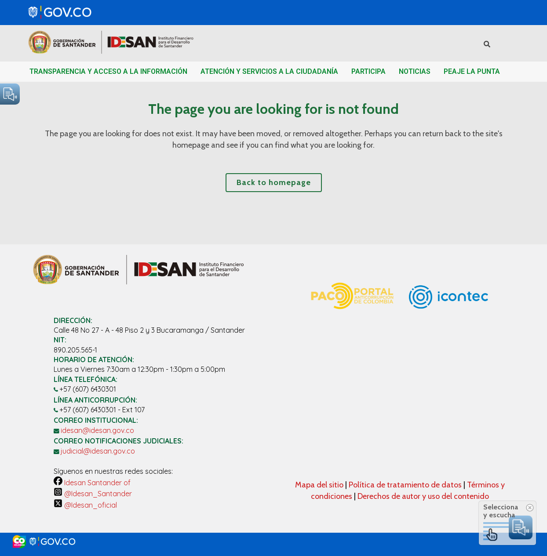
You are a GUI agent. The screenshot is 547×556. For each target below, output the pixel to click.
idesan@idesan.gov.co (97, 430)
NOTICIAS (414, 71)
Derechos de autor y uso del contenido (423, 496)
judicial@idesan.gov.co (98, 451)
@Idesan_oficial (85, 505)
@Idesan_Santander (93, 493)
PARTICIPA (368, 71)
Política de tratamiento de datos (406, 485)
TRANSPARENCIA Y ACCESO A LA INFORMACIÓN (108, 71)
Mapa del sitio (320, 485)
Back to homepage (274, 182)
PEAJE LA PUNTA (472, 71)
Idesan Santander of (92, 482)
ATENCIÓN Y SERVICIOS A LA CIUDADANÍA (269, 71)
